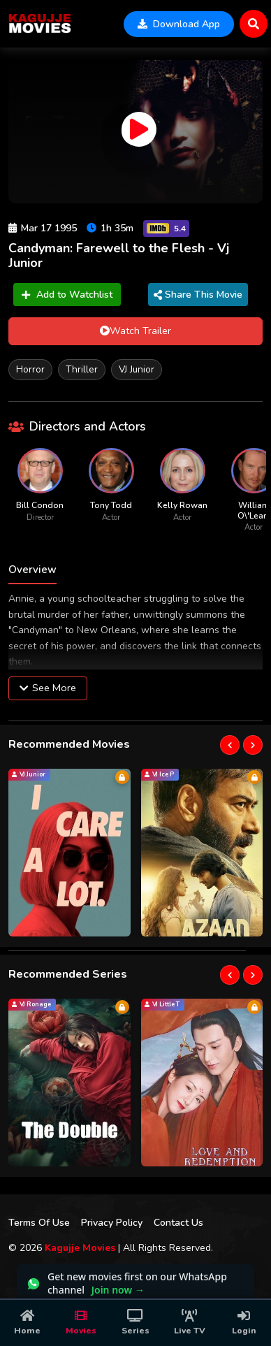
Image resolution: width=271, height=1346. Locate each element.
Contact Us (178, 1222)
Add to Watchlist (67, 294)
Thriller (82, 369)
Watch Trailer (135, 331)
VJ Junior (136, 369)
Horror (30, 369)
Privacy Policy (111, 1222)
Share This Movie (198, 294)
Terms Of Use (39, 1222)
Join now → (118, 1289)
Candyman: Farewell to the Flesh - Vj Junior (118, 256)
